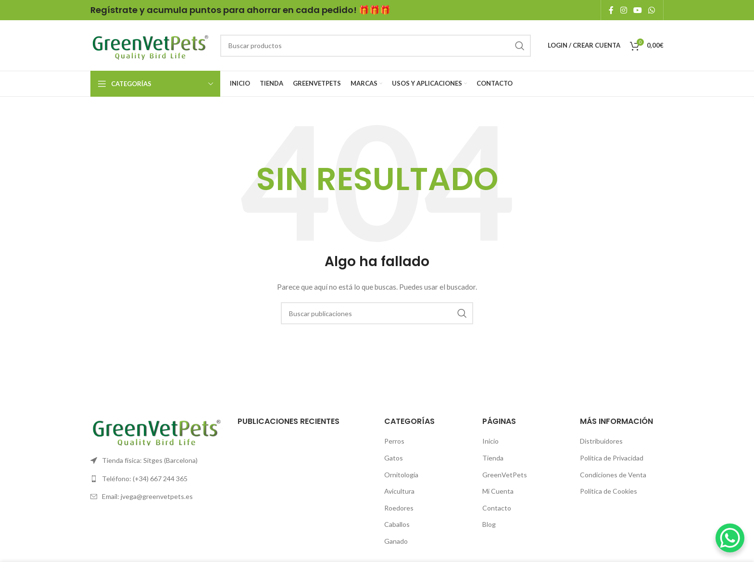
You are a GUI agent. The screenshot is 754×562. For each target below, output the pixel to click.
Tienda (492, 458)
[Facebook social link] (611, 10)
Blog (489, 524)
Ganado (396, 541)
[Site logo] (150, 44)
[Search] (375, 46)
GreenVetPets (504, 475)
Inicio (490, 441)
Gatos (393, 458)
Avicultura (399, 491)
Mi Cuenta (498, 491)
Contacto (496, 508)
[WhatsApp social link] (651, 10)
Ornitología (401, 475)
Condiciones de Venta (613, 475)
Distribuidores (601, 441)
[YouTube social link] (637, 10)
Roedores (399, 508)
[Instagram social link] (623, 10)
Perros (394, 441)
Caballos (397, 524)
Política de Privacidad (611, 458)
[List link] (156, 460)
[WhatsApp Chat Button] (730, 538)
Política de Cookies (608, 491)
